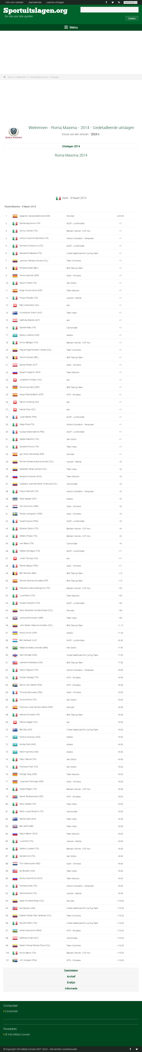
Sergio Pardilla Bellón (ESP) (32, 394)
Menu (71, 27)
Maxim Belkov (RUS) (29, 833)
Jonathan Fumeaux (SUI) (31, 379)
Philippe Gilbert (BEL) (29, 267)
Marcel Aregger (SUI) (29, 722)
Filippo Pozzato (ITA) (29, 297)
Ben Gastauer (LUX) (28, 640)
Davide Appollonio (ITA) (30, 223)
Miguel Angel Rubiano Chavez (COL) (36, 349)
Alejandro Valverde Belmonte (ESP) (35, 216)
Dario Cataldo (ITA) (28, 803)
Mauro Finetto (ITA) (28, 282)
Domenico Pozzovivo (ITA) (31, 245)
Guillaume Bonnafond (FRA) (32, 431)
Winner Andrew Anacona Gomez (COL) (37, 461)
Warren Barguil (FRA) (29, 565)
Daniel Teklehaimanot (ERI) (31, 796)
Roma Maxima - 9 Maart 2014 (20, 206)
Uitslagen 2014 (71, 146)
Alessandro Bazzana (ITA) (31, 253)
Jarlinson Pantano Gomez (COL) (34, 260)
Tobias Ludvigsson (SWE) (31, 513)
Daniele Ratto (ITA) (28, 327)
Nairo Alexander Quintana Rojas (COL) (36, 610)
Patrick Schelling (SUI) (29, 401)
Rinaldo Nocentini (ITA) (30, 603)
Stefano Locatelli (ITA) (29, 848)
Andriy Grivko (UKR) (28, 632)
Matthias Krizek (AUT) (29, 937)
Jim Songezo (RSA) (28, 960)
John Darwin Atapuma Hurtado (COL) (36, 625)
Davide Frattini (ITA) (28, 922)
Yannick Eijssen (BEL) (29, 357)
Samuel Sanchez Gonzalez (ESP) (34, 580)
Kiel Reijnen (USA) (27, 908)
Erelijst (71, 982)
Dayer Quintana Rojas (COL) (32, 900)
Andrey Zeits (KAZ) (28, 744)
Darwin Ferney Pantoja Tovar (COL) (35, 945)
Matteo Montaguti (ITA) (30, 550)
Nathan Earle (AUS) (28, 818)
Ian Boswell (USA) (27, 870)
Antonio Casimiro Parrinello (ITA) (34, 238)
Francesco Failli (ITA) (29, 766)
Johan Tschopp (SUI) (29, 558)
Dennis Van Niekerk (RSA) (31, 684)
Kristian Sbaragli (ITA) (29, 677)
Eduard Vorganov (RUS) (30, 372)
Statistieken (71, 970)
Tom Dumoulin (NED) (29, 506)
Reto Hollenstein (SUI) (29, 305)
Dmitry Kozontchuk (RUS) (31, 878)
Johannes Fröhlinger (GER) (32, 781)
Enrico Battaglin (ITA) (29, 342)
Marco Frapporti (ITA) (29, 669)
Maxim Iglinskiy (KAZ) (29, 751)
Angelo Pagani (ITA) (28, 789)
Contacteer (11, 1011)
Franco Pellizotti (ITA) (29, 491)
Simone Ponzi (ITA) (28, 699)
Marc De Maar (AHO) (28, 655)
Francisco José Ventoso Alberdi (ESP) (36, 707)
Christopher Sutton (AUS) (31, 312)
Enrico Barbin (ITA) (28, 952)
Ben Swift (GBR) (27, 826)
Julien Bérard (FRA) (28, 416)
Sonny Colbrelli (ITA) (29, 230)
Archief (71, 976)
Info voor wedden (15, 2)
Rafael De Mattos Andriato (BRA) (34, 647)
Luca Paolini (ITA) (27, 595)
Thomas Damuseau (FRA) (31, 692)
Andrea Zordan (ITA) (28, 885)
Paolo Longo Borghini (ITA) (32, 811)
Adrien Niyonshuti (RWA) (31, 930)
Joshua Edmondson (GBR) (31, 617)
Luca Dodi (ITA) (26, 841)
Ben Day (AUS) (26, 729)
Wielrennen (21, 77)
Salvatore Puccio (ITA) (29, 446)
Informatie (71, 988)
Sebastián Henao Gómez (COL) (33, 469)
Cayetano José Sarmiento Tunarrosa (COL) (38, 483)
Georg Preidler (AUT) (29, 364)
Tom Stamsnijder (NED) (30, 863)
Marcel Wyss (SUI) (28, 409)
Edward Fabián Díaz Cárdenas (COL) (36, 915)
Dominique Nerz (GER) (30, 387)
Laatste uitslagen (55, 2)
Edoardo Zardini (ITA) (29, 528)
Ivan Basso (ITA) (27, 543)
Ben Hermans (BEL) (28, 573)
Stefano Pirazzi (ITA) (28, 535)
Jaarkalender (35, 2)
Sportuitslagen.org (16, 10)
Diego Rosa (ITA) (27, 424)
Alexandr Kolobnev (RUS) (31, 476)
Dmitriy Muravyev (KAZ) (30, 737)
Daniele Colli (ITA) (27, 856)
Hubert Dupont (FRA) (29, 521)
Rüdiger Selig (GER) (28, 774)
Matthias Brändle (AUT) (30, 320)
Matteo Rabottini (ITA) (29, 439)
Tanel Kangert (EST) (28, 498)
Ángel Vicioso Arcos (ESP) (31, 290)
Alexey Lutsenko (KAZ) (29, 335)
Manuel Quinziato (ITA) (30, 714)
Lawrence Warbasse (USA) (31, 662)
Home (10, 77)
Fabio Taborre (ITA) (28, 759)
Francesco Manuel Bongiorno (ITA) (35, 588)
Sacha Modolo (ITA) (28, 893)
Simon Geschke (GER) (29, 275)
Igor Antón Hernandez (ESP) (32, 454)
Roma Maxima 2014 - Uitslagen (44, 77)
